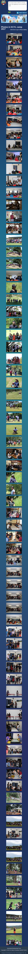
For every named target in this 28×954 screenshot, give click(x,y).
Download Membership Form (14, 948)
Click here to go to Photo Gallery (18, 29)
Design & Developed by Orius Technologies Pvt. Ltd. (14, 952)
